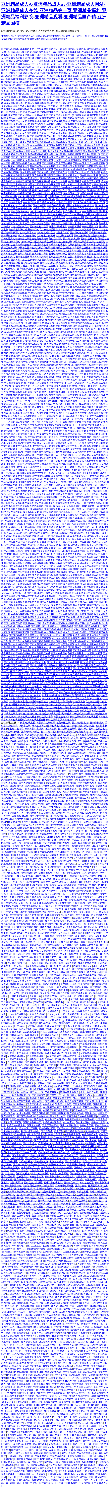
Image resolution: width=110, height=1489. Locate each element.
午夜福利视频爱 (44, 773)
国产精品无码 (75, 323)
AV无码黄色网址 (28, 416)
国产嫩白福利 (15, 344)
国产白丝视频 (88, 238)
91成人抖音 (46, 927)
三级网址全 (69, 1224)
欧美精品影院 (26, 97)
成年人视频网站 (52, 398)
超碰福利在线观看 (18, 398)
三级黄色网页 (23, 1330)
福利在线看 (42, 1396)
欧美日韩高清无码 (74, 67)
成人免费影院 (94, 1288)
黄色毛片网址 (55, 238)
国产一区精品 (32, 1158)
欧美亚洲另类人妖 (43, 1137)
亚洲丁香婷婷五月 (58, 431)
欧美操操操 (20, 1134)
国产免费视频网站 (77, 190)
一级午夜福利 (37, 283)
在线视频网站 (8, 61)
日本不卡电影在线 (76, 749)
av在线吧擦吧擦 (43, 187)
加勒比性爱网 (55, 139)
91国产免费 (32, 1270)
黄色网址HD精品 (36, 320)
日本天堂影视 (84, 446)
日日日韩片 (82, 1339)
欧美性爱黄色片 (38, 975)
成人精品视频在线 (77, 440)
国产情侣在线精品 (34, 52)
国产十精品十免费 (21, 1146)
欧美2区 (53, 1396)
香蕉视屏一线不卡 (74, 1227)
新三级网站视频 (50, 407)
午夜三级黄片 (27, 1083)
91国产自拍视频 (54, 566)
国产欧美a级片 (11, 97)
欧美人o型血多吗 (62, 386)
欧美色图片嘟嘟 (54, 539)
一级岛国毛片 (76, 301)
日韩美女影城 (31, 524)
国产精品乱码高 (62, 512)
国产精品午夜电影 (13, 169)
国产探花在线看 (28, 1230)
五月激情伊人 (72, 1053)
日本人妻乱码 (77, 1435)
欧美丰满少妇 (96, 1233)
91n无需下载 (33, 1191)
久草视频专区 (85, 843)
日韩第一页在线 (12, 214)
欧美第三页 (16, 1011)
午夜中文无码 (87, 1125)
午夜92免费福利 (100, 338)
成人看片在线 (8, 653)
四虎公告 (62, 1471)
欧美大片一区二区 (11, 993)
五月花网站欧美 (90, 509)
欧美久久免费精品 (24, 641)
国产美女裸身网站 (89, 1047)
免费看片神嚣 (67, 148)
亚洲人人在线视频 (72, 509)
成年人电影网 (11, 103)
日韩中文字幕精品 (19, 1170)
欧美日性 (95, 1360)
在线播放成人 (32, 605)
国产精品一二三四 (46, 106)
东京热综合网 (17, 933)
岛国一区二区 (96, 1203)
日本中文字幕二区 (91, 154)
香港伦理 (39, 1008)
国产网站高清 (37, 1227)
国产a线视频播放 (54, 629)
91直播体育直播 (40, 244)
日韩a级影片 (69, 1474)
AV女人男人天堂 (23, 981)
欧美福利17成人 (48, 371)
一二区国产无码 (63, 1357)
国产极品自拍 (60, 172)
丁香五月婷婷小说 (67, 407)
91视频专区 (10, 1071)
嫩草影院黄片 (59, 1336)
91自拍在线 (57, 1477)
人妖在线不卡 (15, 527)
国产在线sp (72, 1393)
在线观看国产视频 (82, 286)
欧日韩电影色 (27, 341)
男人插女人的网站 (13, 533)
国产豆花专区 (51, 437)
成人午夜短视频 (73, 1242)
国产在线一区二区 (84, 118)
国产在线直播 (86, 1477)
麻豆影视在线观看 (27, 536)
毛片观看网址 (47, 834)
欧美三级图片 (37, 55)
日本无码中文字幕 (69, 737)
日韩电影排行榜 (13, 1185)
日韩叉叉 (59, 1026)
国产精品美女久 (48, 178)
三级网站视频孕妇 (51, 945)
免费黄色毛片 (77, 503)
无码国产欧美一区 (21, 755)
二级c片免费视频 (17, 497)
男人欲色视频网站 (43, 329)
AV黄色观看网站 (34, 497)
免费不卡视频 (25, 289)
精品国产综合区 (38, 347)
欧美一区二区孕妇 (44, 491)
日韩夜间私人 (62, 301)
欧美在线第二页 (84, 731)
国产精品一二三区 (29, 250)
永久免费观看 (47, 551)
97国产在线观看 (99, 247)
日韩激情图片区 (96, 533)
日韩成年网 (40, 1315)
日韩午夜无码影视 (30, 596)
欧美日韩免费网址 (10, 849)
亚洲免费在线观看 (62, 1137)
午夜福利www (72, 1354)
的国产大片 (102, 1143)
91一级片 (57, 1417)
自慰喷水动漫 (67, 374)
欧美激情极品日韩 (58, 1450)
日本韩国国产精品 (93, 921)
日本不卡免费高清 (46, 416)
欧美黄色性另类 (91, 151)
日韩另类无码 (30, 569)
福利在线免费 (23, 626)
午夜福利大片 (81, 250)
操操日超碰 (36, 758)
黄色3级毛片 (55, 1444)
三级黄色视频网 (35, 1149)
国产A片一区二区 (86, 380)
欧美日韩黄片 (39, 317)
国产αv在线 (20, 1026)
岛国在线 (58, 1029)
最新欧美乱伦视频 (94, 371)
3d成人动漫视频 (23, 298)
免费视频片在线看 (39, 506)
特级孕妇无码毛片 (42, 879)
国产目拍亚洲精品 (69, 743)
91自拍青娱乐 (19, 1303)
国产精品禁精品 (39, 1465)
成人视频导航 (96, 993)
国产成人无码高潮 (58, 49)
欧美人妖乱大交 (55, 1242)
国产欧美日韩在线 (87, 332)
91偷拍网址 (74, 1294)
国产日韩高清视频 (77, 253)
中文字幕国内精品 (56, 1393)
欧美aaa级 (6, 752)
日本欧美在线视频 (89, 1149)
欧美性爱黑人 (8, 238)
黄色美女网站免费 (23, 1140)
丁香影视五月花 (85, 136)
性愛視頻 (31, 1098)
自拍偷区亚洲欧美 (73, 804)
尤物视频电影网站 (76, 819)
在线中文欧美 (41, 473)
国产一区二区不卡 (43, 554)
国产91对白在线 (100, 229)
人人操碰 (43, 807)
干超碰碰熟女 (84, 304)
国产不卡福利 (89, 1062)
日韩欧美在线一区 (90, 506)
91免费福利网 (47, 1185)
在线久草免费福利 (61, 840)
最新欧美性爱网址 (86, 1390)
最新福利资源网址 (10, 232)
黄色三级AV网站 (80, 404)
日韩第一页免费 (45, 987)
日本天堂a (59, 1131)
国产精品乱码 (91, 927)
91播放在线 (37, 954)
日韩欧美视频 (54, 837)
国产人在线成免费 (18, 566)
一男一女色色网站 (87, 783)
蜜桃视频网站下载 (86, 437)
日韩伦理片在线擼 (91, 1414)
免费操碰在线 (32, 160)
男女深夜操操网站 (18, 470)
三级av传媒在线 (88, 1348)
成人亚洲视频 (82, 271)
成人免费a (45, 993)
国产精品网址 (34, 404)
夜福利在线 (60, 873)
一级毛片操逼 (67, 644)
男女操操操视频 (80, 722)
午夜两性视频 (59, 972)
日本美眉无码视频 (14, 524)
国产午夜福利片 (66, 518)
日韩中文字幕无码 (91, 1161)
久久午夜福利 (96, 91)
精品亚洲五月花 (19, 154)
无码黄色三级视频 (82, 1104)
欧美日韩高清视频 (96, 79)
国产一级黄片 (58, 1351)
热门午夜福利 (26, 1029)
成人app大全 (53, 1014)
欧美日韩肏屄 (101, 584)
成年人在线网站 (97, 241)
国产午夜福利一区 (32, 118)
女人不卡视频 (91, 494)
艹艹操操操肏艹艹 (14, 1218)
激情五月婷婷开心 (73, 951)
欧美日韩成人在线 (67, 1411)
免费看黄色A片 (9, 268)
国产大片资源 (58, 461)
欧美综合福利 (72, 76)
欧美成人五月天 (100, 650)
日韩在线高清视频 (86, 734)
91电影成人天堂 (73, 1291)
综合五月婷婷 (44, 217)
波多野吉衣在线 (63, 1104)
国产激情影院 (87, 1248)
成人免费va (45, 1270)
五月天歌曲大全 (18, 897)
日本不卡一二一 (66, 1170)
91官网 (48, 1038)
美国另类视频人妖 (93, 256)
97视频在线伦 (65, 1318)
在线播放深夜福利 (20, 614)
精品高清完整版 (40, 548)
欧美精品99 (14, 822)
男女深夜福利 (31, 1435)
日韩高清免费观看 (32, 1011)
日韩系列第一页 (9, 235)
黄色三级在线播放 (86, 100)
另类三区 (74, 1348)
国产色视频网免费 (41, 181)
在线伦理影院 (42, 1456)
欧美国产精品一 (80, 386)
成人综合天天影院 (49, 894)
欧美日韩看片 (89, 1426)
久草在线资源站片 (69, 789)
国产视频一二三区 (77, 401)
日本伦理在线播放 (85, 888)
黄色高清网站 (73, 506)
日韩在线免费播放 (96, 253)
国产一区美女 (17, 891)
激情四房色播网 (19, 163)
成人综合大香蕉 (42, 1420)
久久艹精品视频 (38, 446)
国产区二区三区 (19, 157)
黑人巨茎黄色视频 (84, 413)
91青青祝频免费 (97, 1339)
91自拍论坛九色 (46, 1468)
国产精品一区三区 (89, 737)
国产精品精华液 (75, 1113)
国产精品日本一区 (78, 1017)
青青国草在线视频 (81, 247)
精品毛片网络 (58, 761)
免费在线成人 (20, 124)
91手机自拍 (62, 870)
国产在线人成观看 (33, 1182)
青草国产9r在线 (25, 1071)
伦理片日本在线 (61, 274)
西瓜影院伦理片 (21, 220)
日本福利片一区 (100, 1071)
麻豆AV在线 (79, 1318)
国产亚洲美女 (33, 882)
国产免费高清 (58, 443)
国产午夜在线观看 (27, 617)
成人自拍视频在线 (58, 647)
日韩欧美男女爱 (22, 795)
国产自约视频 (12, 831)
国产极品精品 (11, 545)
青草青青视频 (22, 55)
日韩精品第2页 (93, 524)
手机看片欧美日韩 (15, 91)
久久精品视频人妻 (91, 554)
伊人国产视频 (96, 545)
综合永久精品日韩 (86, 485)
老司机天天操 (60, 554)
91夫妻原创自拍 (59, 190)
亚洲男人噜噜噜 (56, 1146)
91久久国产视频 (28, 133)
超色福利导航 (44, 368)
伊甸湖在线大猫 (73, 277)
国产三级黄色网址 (84, 557)
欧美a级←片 (22, 1041)
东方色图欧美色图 (84, 374)
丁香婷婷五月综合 (20, 347)
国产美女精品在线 (53, 311)
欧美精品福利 (61, 575)
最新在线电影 (41, 115)
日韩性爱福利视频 (15, 578)
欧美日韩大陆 (8, 109)
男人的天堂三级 (23, 142)
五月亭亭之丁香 (28, 1152)
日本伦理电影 (58, 368)
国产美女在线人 (71, 1044)
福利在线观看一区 (98, 1450)
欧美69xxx (6, 1270)
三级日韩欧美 (46, 73)
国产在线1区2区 (97, 202)
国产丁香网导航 (46, 936)
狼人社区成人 (38, 332)
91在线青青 (38, 864)
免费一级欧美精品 (65, 118)
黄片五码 (31, 861)
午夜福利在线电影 (15, 64)
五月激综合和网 (35, 963)
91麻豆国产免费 (88, 789)
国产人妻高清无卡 (51, 374)
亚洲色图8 (55, 746)
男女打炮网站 (78, 599)
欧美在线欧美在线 (87, 975)
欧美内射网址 (27, 500)
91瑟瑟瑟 (14, 1279)
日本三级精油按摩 (49, 1381)
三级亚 (13, 1297)
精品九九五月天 (36, 184)
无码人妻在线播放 (89, 461)
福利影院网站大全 (18, 353)
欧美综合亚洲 (23, 1212)
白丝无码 (44, 1435)
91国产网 (51, 1065)
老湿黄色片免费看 (25, 1236)
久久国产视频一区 (98, 569)
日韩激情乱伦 (75, 822)
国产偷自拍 (22, 951)
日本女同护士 (101, 139)
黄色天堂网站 (83, 1122)
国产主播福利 (79, 1023)
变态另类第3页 (25, 196)
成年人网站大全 (50, 891)
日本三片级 (7, 1453)
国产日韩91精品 (82, 1128)
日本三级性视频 (96, 1456)
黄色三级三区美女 (46, 130)
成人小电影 (44, 900)
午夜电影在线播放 (24, 238)
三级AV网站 (71, 960)
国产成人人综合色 (24, 494)
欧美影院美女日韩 (94, 1384)
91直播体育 (53, 1438)
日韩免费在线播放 (47, 933)
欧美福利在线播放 (78, 1333)
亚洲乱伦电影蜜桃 (19, 1221)
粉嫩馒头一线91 (95, 1282)
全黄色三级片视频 (10, 942)
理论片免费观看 (51, 843)
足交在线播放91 (52, 94)
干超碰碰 (23, 1258)
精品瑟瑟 (102, 1113)
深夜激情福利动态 (36, 1248)
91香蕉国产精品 (62, 599)
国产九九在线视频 (70, 1014)
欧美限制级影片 (77, 1282)
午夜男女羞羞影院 (63, 906)
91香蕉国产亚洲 (66, 828)
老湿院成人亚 (11, 323)
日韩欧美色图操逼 (100, 85)
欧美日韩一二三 (66, 82)
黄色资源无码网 (81, 605)
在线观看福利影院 (65, 608)
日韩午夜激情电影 (98, 623)
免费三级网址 (91, 1005)
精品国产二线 (30, 344)
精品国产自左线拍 (60, 187)
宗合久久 (45, 1351)
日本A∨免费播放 (40, 1173)
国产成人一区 (20, 1164)
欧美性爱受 (7, 1273)
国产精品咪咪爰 (90, 873)
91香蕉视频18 (85, 1026)
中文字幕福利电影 (98, 560)
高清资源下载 (30, 638)
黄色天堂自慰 (82, 623)
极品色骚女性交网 (56, 1248)
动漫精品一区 (86, 1417)
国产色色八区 (89, 1315)
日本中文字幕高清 (20, 446)
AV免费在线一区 (23, 939)
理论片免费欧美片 (96, 1164)
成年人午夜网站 (73, 1062)
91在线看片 (50, 1197)
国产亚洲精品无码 (63, 103)
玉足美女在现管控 (85, 1474)
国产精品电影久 (52, 1453)
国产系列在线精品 (82, 650)
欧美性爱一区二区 (13, 650)
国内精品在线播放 (62, 247)
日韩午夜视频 (69, 770)
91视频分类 (33, 810)
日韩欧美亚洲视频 (67, 229)
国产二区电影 (8, 1176)
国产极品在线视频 (16, 1378)
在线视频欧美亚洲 (72, 590)
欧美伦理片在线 (31, 467)
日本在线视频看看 (44, 599)
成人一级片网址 (85, 139)
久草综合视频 (26, 1161)
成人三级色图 (23, 840)
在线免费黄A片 (90, 1134)
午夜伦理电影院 (72, 1134)
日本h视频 (78, 858)
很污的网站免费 (9, 461)
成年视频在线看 (42, 849)
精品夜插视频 (66, 626)
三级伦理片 (30, 1005)
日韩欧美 (29, 1456)
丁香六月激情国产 (72, 359)
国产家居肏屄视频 (55, 353)
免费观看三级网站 (87, 885)
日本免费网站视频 (62, 452)
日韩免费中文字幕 (32, 392)
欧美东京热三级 (57, 277)
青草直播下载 (49, 118)
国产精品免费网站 (18, 320)
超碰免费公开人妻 (30, 575)
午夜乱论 (60, 1285)
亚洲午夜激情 (77, 419)
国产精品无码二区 (72, 341)
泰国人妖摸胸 (27, 473)
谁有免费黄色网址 (91, 208)
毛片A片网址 (37, 1221)
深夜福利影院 (58, 617)
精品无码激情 (39, 755)
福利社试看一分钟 (30, 1131)
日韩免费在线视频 (51, 100)
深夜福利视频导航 (44, 103)
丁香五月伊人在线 (39, 422)
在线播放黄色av (95, 428)
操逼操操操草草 (69, 578)
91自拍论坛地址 (26, 88)
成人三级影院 (49, 623)
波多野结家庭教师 (24, 67)
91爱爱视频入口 (36, 479)
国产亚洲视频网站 (68, 488)
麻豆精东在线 (51, 1402)
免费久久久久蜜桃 (61, 1071)
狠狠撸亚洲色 (8, 223)
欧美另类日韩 (63, 157)
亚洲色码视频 (66, 220)
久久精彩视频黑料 (34, 557)
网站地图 (62, 39)
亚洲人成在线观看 (96, 1459)
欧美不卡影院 (64, 1065)
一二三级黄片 (30, 1233)
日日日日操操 (39, 1113)
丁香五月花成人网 (73, 921)
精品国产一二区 (90, 855)
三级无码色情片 (28, 1279)
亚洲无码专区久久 (10, 416)
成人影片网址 (30, 512)
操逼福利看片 (74, 181)
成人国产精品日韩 (16, 963)
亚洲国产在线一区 (52, 957)
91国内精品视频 (55, 816)
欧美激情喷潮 (25, 461)
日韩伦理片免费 (78, 1230)
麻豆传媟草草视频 (46, 569)
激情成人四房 (20, 407)
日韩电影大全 (52, 1176)
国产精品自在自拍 (24, 560)
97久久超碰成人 (51, 1011)
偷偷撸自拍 (40, 783)
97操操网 (57, 1044)
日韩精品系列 (17, 1035)
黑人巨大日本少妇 (43, 1179)
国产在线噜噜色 (80, 1203)
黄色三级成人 (32, 371)
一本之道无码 (91, 419)
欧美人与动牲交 (10, 1083)
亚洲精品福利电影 (24, 653)
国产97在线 (96, 987)
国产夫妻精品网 (73, 115)
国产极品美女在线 (72, 395)
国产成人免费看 (66, 58)
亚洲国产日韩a (30, 1483)
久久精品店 (85, 1483)
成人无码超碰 (59, 1255)
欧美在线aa (95, 1261)
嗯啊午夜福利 (94, 157)
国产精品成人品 (61, 1152)
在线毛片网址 (102, 1248)
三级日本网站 (13, 241)
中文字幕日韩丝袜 (84, 292)
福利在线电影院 (97, 644)
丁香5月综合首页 (81, 849)
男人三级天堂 (43, 443)
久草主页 (37, 1050)
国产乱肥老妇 (29, 301)
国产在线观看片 (73, 1161)
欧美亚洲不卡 (88, 1465)
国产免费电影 (82, 58)
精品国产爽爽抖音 (82, 918)
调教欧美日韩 (98, 446)
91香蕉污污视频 (85, 614)
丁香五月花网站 (45, 169)
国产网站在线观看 (98, 900)
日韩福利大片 (100, 1104)
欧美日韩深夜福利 (29, 828)
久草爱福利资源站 (16, 1056)
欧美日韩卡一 (61, 1282)
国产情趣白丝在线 (78, 97)
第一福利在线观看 (25, 1306)
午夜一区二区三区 (32, 410)
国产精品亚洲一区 (32, 1300)
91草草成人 (59, 927)
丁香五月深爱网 (64, 202)
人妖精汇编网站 (91, 1008)
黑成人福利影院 (12, 362)
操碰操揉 (73, 990)
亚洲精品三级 (58, 801)
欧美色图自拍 (8, 55)
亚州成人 (9, 761)
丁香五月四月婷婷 (62, 918)
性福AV (76, 840)
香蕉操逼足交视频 (51, 978)
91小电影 (38, 1188)
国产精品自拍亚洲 (97, 939)
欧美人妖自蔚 (67, 557)
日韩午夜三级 (62, 295)
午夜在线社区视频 (85, 1035)
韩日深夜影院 (22, 1324)
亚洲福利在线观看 (64, 551)
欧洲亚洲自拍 (18, 311)
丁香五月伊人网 (15, 834)
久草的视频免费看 (77, 244)
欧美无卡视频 (72, 1146)
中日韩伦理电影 (83, 581)
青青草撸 (71, 1116)
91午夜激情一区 (71, 55)
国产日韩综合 (17, 894)
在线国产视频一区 (97, 1173)
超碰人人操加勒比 (77, 133)
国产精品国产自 (54, 590)
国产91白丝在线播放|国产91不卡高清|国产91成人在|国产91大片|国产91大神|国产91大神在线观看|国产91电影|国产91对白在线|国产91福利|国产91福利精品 (54, 662)
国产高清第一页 (76, 807)
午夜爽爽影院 (15, 202)
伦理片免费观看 (33, 1110)
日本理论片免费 (81, 1366)
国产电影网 (75, 1375)
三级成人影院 (52, 1303)
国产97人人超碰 (99, 948)
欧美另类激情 (30, 202)
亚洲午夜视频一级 (25, 918)
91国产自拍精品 (88, 1002)
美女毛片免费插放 (89, 894)
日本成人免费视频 (74, 347)
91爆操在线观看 (81, 241)
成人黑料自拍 (30, 428)
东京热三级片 (82, 644)
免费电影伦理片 (68, 984)
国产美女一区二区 (25, 599)
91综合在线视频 (20, 1080)
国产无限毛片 (51, 82)
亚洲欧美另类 (54, 1474)
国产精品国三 (39, 1095)
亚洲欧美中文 (8, 972)
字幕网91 (74, 1047)
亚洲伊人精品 (77, 527)
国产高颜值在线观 (55, 347)
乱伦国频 (99, 906)
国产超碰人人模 (69, 100)
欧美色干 (69, 1258)
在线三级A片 (14, 930)
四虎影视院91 (21, 1372)
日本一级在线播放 (11, 1399)
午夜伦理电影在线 (88, 960)
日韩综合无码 (77, 73)
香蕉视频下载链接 (89, 76)
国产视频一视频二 (78, 942)
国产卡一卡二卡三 (39, 1041)
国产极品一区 (81, 626)
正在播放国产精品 (13, 1200)
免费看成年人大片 (39, 308)
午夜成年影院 (41, 1291)
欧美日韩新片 (89, 1059)
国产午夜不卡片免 (25, 1206)
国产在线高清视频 (77, 49)
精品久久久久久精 (98, 942)
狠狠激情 (10, 1017)
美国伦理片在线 (86, 425)
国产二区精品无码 (10, 473)
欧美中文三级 (30, 650)
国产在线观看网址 (21, 1215)
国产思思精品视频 (56, 1113)
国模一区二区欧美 (30, 365)
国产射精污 (83, 1360)
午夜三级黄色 (15, 638)
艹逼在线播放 (37, 921)
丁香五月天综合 (90, 1050)
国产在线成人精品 (84, 262)
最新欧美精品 (79, 389)
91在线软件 (36, 740)
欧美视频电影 (11, 1128)
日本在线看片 (70, 362)
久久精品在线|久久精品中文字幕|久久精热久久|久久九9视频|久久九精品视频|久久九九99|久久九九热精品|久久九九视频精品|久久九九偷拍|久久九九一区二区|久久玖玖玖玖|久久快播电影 (55, 677)
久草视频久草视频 (10, 1342)
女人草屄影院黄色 (34, 1038)
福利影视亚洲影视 (52, 758)
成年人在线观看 (35, 1134)
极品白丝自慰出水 (72, 211)
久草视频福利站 (33, 100)
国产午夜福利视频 (98, 280)
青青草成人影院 (74, 1432)
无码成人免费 (37, 614)
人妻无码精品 (37, 94)
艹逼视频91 (16, 1233)
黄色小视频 (79, 1245)
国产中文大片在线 (62, 85)
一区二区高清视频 (56, 1414)
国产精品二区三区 (46, 265)
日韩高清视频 (72, 584)
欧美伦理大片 (38, 1393)
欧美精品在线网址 (57, 70)
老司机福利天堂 (28, 1360)
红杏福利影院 (89, 530)
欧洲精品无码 (72, 461)
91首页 (75, 813)
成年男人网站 (8, 1405)
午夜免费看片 (8, 419)
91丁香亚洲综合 (44, 918)
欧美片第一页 (47, 888)
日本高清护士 (89, 548)
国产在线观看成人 (72, 566)
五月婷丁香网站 (9, 572)
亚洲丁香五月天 (33, 1441)
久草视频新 (78, 1179)
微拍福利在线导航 (10, 1074)
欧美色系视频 (11, 912)
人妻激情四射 (32, 1288)
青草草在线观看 (101, 1264)
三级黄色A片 (14, 1294)
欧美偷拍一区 (17, 786)
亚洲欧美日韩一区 (58, 253)
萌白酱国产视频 (78, 1173)
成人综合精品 (39, 587)
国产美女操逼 (75, 344)
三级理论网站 (46, 160)
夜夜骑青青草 (32, 602)
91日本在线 (25, 725)
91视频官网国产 (18, 1381)
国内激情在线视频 (39, 350)
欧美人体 (10, 1306)
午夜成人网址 (32, 178)
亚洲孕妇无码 (55, 109)
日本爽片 (32, 807)
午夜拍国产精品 (96, 1158)
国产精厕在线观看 (48, 326)
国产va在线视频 (23, 359)
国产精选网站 (34, 515)
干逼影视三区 (18, 292)
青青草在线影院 (15, 1423)
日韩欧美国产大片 (95, 1330)
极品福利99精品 (22, 332)
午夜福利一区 (98, 326)
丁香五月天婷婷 (90, 160)
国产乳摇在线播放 (74, 1074)
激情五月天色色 (38, 752)
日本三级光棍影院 (34, 789)
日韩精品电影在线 (43, 377)
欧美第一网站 (18, 178)
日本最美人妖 (45, 356)
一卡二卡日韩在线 (69, 894)
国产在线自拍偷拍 (18, 837)
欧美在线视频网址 (96, 314)
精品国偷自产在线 (41, 449)
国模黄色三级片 (48, 858)
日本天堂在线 (71, 1002)
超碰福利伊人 (72, 88)
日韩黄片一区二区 (87, 488)
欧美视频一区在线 (52, 1122)
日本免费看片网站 (56, 755)
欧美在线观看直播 (22, 476)
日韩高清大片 (22, 136)
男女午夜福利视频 (75, 368)
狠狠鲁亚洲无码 (23, 181)
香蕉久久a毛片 (85, 1095)
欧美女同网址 (21, 521)
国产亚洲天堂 (25, 1375)
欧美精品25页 (21, 921)
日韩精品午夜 (93, 389)
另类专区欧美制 (22, 1044)
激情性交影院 (73, 205)
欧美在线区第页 (12, 500)
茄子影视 (91, 1143)
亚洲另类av (91, 1113)
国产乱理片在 (14, 1143)
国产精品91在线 (44, 1369)
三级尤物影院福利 (37, 509)
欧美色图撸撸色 (95, 1089)
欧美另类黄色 (94, 464)
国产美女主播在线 (74, 223)
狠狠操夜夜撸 (72, 61)
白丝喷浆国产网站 (73, 521)
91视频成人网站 (70, 283)
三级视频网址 (23, 1474)
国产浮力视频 (41, 1140)
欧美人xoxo (79, 1369)
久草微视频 (7, 945)
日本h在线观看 (28, 722)
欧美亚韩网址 (52, 220)
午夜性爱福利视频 (29, 295)
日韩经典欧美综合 (20, 211)
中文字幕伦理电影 (95, 1245)
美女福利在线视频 (81, 52)
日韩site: (9, 1411)
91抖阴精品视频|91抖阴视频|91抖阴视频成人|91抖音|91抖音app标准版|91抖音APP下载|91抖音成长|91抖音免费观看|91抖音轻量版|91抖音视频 (54, 686)
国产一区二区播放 (93, 611)
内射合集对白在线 (46, 232)
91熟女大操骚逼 (96, 924)
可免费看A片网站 (65, 936)
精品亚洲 (52, 783)
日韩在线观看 (55, 563)
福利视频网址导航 (66, 1264)
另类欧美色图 (84, 1264)
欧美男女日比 (82, 518)
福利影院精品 (11, 440)
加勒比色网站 (21, 1092)
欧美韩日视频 (18, 79)
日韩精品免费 (12, 1396)
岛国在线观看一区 (10, 608)
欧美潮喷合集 (41, 341)
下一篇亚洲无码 (62, 846)
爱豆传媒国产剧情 (13, 623)
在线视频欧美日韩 (62, 1369)
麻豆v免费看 (50, 885)
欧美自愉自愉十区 (94, 861)
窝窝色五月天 (48, 1167)
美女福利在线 (100, 106)
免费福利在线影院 (79, 91)
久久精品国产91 (41, 440)
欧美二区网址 (93, 1369)
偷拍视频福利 (73, 761)
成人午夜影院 (55, 1465)
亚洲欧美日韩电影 (60, 449)
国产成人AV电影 (93, 816)
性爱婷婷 (7, 804)
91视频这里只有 (79, 169)
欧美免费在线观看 (24, 329)
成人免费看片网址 (19, 900)
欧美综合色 (85, 1393)
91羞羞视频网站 (62, 73)
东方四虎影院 (27, 491)
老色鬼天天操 (18, 271)
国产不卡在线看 (51, 984)
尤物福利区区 (65, 464)
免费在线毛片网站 (91, 181)
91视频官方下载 (14, 73)
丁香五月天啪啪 (92, 67)
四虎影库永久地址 (61, 1203)
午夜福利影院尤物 (79, 999)
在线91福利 (40, 1065)
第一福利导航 (8, 1309)
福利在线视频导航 (54, 1062)
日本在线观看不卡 (51, 304)
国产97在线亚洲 (42, 1255)
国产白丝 (6, 1107)
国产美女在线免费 (13, 286)
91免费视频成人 (40, 647)
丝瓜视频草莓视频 (36, 966)
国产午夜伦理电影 (90, 776)
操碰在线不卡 (98, 479)
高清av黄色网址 (57, 473)
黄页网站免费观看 (55, 145)
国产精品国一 (22, 380)
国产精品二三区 (100, 64)
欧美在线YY (33, 870)
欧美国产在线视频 (34, 338)
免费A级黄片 (8, 951)
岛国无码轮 (91, 1179)
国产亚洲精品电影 (43, 274)
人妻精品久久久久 (20, 226)
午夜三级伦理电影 (85, 780)
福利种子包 (38, 1101)
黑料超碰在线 (22, 308)
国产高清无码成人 (93, 377)
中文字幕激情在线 (99, 416)
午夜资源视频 (70, 1068)
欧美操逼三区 (53, 380)
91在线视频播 (25, 879)
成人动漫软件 (67, 1176)
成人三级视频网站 (65, 262)
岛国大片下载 (14, 1122)
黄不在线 (83, 1020)
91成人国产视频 (71, 792)
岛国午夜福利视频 (52, 792)
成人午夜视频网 (14, 512)
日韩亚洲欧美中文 (63, 1267)
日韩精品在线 (89, 1291)
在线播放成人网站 (71, 1251)
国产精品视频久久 (86, 407)
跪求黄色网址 (17, 1158)
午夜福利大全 (101, 292)
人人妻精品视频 (83, 64)
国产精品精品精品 (98, 178)
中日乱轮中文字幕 (72, 1050)
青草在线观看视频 (93, 1086)
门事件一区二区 (29, 241)
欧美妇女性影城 (22, 864)
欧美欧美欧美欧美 (81, 846)
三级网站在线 (12, 1393)
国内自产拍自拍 (64, 389)
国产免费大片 (62, 1230)
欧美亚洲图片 (8, 359)
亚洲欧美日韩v (15, 1456)
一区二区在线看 (92, 172)
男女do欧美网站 (101, 1065)
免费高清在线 (46, 575)
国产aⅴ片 (83, 728)
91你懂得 (6, 1068)
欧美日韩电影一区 (64, 1185)
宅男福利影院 (20, 184)
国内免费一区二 (87, 563)
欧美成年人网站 (99, 52)
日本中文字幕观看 (72, 539)
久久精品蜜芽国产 (51, 776)
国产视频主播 (83, 758)
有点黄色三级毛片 (94, 368)
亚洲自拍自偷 (93, 852)
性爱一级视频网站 (79, 1306)
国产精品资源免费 (74, 1131)
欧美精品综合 (82, 1399)
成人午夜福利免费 (43, 503)
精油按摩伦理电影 (91, 981)
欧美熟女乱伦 (62, 232)
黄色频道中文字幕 (29, 1264)
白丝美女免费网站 (82, 1447)
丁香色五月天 (8, 283)
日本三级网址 (70, 139)
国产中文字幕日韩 (90, 629)
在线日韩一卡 (17, 1005)
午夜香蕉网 (27, 1420)
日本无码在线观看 (64, 987)
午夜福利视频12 (36, 437)
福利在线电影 (18, 100)
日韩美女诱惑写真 (52, 1050)
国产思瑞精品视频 (36, 1321)
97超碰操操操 (68, 1191)
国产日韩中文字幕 (45, 1194)
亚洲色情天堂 (30, 936)
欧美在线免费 (58, 223)
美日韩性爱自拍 (63, 903)
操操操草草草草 (82, 220)
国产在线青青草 (24, 1017)
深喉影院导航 (25, 440)
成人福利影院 (65, 635)
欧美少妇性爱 (11, 617)
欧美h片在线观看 (69, 410)
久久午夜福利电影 (46, 199)
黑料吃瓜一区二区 (34, 1218)
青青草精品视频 (54, 211)
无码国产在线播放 (98, 232)
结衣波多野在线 (31, 73)
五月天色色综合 (81, 202)
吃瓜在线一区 (80, 1110)
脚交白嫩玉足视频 (30, 214)
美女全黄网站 (100, 903)
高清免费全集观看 (69, 1092)
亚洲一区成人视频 (65, 416)
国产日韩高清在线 (59, 1047)
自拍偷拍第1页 (60, 1200)
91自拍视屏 (59, 1083)
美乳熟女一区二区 (76, 1336)
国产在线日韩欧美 (82, 326)
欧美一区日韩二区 (51, 1191)
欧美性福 (85, 1303)
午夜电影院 (31, 933)
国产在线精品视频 (43, 452)
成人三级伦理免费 (67, 166)
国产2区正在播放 (12, 301)
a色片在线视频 (91, 476)
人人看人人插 (44, 617)
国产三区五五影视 (87, 362)
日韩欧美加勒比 (72, 629)
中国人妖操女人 (55, 1354)
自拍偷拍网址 (23, 924)
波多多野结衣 (79, 1288)
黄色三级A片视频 (97, 482)
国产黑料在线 (72, 1149)
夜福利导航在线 (29, 822)
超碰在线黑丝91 (35, 1333)
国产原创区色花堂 (24, 852)
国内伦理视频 (25, 1065)
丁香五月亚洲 (74, 1426)
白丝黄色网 (38, 743)
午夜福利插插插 (53, 867)
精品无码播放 (27, 362)
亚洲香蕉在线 (65, 605)
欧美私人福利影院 (61, 356)
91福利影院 (60, 1089)
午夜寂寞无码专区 (83, 1387)
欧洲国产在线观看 (96, 638)
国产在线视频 (74, 855)
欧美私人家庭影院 (59, 1173)
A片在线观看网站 (29, 906)
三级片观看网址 (28, 106)
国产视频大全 (27, 1408)
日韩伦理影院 (46, 846)
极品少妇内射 (90, 196)
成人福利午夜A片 (11, 1267)
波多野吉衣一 (88, 1294)
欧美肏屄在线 (57, 1291)
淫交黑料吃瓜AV (66, 596)
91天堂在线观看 (14, 569)
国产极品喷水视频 (60, 289)
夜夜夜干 (26, 930)
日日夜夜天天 (46, 906)
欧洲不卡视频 (43, 1306)
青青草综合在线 (23, 244)
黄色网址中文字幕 (49, 413)
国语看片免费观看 (15, 602)
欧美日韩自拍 (34, 1251)
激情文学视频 (50, 1366)
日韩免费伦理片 (41, 761)
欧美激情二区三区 (86, 632)
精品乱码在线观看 (22, 175)
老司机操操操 (22, 94)
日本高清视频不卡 (78, 1450)
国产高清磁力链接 (25, 1023)
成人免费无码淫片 (87, 1056)
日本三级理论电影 (55, 587)
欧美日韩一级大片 (53, 1188)
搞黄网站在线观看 (32, 623)
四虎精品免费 (87, 1270)
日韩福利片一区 (64, 1447)
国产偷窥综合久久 (15, 121)
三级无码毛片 (65, 858)
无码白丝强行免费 (23, 1188)
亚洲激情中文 (34, 259)
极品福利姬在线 (62, 121)
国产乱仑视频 (82, 987)
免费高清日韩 (60, 1294)
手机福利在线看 (74, 151)
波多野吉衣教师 (31, 112)
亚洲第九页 (44, 1005)
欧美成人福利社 (69, 184)
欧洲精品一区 (53, 644)
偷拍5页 (77, 1059)
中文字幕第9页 (61, 491)
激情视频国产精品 (45, 1387)
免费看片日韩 (92, 599)
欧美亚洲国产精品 (58, 500)
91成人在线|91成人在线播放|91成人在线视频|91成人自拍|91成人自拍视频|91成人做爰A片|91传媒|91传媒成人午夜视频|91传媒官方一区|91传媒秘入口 (54, 713)
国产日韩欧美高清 (67, 434)
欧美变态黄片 (30, 368)
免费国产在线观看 (10, 389)
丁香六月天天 (101, 617)
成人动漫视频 (8, 1480)
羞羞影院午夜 (87, 1119)
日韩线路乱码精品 (61, 1023)
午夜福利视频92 (54, 124)
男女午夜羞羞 (18, 458)
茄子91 (37, 903)
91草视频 (52, 1411)
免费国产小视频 (78, 638)
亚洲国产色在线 (93, 1074)
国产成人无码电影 (62, 1110)
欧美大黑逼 (78, 1384)
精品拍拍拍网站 (21, 82)
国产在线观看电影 (47, 1318)
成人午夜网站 (8, 181)
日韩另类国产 (41, 49)
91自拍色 (10, 1173)
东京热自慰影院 (97, 404)
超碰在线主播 (101, 413)
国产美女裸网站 (14, 518)
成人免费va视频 (29, 1342)
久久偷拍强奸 (51, 166)
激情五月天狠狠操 (49, 271)
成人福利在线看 (22, 1020)
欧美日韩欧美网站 (82, 542)
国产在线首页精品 (74, 353)
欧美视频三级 (41, 1161)
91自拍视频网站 (24, 205)
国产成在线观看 (42, 1071)
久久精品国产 (85, 984)
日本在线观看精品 (82, 1402)
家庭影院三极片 (57, 1432)
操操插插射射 (87, 1321)
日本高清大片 (53, 446)
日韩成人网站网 (67, 891)
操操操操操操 (50, 497)
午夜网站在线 (58, 88)
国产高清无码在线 (41, 289)
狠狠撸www (13, 987)
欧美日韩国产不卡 (88, 912)
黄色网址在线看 (64, 569)
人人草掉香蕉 (84, 479)
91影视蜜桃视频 (89, 1146)
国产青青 (76, 1236)
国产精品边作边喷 (18, 590)
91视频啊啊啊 (21, 758)
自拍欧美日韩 (87, 205)
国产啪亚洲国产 (20, 948)
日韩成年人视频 (47, 295)
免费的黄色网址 (48, 1390)
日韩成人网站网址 (69, 1125)
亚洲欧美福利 (25, 395)
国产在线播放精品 (93, 503)
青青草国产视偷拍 (45, 301)
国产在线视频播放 (56, 725)
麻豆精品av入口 (31, 326)
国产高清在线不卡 (69, 332)
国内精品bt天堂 (75, 142)
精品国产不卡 (81, 533)
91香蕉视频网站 (73, 154)
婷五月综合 (11, 1261)
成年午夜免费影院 (25, 1387)
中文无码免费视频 (19, 740)
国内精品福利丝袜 (30, 262)
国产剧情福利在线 (41, 142)
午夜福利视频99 (31, 1185)
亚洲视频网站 (77, 476)
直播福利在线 (15, 467)
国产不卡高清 (68, 1453)
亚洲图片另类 (95, 1185)
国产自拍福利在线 (19, 867)
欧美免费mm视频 (44, 1408)
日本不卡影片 (19, 1209)
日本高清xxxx (60, 1038)
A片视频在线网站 (64, 235)
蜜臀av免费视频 (74, 70)
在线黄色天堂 (52, 1333)
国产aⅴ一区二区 (52, 136)
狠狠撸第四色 (29, 1363)
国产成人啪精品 (22, 1050)
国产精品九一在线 (20, 350)
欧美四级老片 (48, 404)
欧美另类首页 (23, 1480)
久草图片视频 (45, 1098)
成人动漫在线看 (54, 193)
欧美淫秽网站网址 (82, 458)
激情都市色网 (8, 67)
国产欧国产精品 (40, 855)
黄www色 (67, 978)
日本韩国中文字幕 (43, 1405)
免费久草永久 (13, 365)
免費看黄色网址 (89, 930)
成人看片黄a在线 (87, 1080)
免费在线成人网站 (34, 1239)
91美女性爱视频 (98, 356)
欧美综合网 (40, 1426)
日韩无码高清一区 (65, 888)
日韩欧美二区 (13, 542)
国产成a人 (59, 1206)
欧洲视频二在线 (64, 314)
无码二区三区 (26, 903)
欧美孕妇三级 (30, 1417)
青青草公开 (19, 1270)
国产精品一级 (37, 867)
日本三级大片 (39, 930)
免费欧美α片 (52, 482)
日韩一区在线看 (89, 746)
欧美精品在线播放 (60, 476)
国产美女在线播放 (74, 587)
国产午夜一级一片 (83, 831)
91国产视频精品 (50, 79)
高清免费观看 (53, 572)
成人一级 (12, 1477)
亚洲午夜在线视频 (67, 614)
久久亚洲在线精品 (32, 286)
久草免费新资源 (71, 124)
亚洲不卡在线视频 (53, 1182)
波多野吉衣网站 (60, 127)
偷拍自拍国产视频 (41, 1044)
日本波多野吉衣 (69, 912)
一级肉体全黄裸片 (96, 1209)
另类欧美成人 (85, 867)
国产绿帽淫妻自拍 (59, 97)
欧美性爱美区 (28, 1336)
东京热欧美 (13, 1390)
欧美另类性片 (30, 169)
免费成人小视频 (17, 1321)
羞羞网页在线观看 (15, 581)
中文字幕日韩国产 (52, 1107)
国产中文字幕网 (69, 380)
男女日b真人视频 (71, 238)
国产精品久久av (71, 563)
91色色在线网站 (53, 1224)
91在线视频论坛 (40, 395)
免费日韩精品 (44, 401)
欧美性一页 (48, 1357)
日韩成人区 (62, 942)
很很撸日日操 (89, 277)
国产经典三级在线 (38, 1450)
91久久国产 (93, 1023)
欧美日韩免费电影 (49, 365)
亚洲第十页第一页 (51, 64)
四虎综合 (45, 1288)
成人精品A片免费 (53, 283)
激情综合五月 (67, 786)
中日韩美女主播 (53, 1080)
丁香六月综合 (25, 1477)
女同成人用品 (58, 217)
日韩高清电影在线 (36, 1242)
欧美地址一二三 (85, 578)
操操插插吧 (13, 1137)
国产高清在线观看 (51, 259)
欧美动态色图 (37, 1170)
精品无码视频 (94, 1309)
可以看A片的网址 (72, 109)
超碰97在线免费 (33, 1357)
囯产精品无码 (37, 136)
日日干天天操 (19, 404)
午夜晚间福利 (22, 620)
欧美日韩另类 (89, 359)
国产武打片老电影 (98, 605)
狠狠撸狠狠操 (67, 581)
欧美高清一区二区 (37, 566)
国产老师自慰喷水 (36, 593)
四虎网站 (31, 1468)
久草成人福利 (43, 1203)
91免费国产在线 (69, 572)
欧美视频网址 (80, 1137)
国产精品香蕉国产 (62, 560)
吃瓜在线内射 (66, 482)
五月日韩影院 (62, 852)
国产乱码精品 (25, 455)
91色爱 (23, 912)
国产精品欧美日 (90, 1251)
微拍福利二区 (46, 121)
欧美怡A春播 (32, 834)
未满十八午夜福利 (21, 1068)
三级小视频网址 (94, 1318)
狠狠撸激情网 (14, 1086)
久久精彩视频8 (8, 626)
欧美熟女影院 (98, 112)
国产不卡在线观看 (59, 1140)
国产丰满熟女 (76, 491)
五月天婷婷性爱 (78, 121)
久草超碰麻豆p (19, 767)
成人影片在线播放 (39, 530)
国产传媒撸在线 (26, 115)
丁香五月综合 (25, 572)
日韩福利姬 (101, 1270)
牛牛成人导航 (79, 1309)
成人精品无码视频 (47, 524)
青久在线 (10, 918)
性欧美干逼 (78, 861)
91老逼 (17, 1363)
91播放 (81, 1276)
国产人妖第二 (17, 1351)
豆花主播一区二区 (32, 335)
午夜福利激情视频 (47, 1233)
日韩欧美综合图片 (45, 1116)
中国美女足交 (75, 208)
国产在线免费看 (79, 993)
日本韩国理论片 (29, 1282)
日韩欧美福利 (67, 1221)
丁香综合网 (21, 1402)
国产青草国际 (67, 64)
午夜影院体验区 (85, 1453)
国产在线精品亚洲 (10, 1167)
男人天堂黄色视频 (18, 479)
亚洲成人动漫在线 (22, 1444)
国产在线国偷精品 (97, 169)
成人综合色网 (89, 566)
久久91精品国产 (21, 644)
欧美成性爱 (16, 1032)
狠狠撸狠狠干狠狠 (81, 329)
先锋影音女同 (39, 629)
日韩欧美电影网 (58, 855)
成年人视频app (57, 1020)
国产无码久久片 (33, 578)
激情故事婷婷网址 (39, 746)
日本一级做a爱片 (40, 1330)
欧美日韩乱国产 (45, 512)
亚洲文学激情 (93, 1297)
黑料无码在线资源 (46, 608)
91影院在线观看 (43, 1083)
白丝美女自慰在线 (72, 1107)
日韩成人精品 (52, 332)
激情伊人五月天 (78, 157)
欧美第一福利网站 (93, 491)
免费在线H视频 (87, 1155)
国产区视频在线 (26, 452)
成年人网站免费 (45, 1230)
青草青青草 (76, 1005)
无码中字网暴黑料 (10, 401)
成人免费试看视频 (82, 978)
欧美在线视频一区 (21, 1095)
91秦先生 (67, 1444)
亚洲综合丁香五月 (52, 1251)
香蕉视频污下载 (27, 1339)
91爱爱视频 (79, 1297)
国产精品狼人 (93, 536)
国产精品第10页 (43, 127)
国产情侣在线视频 (86, 365)
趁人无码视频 (53, 148)
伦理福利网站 (32, 229)
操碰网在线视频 (50, 924)
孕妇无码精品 (55, 485)
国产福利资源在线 (53, 55)
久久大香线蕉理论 (37, 148)
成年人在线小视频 (47, 861)
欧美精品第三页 (21, 752)
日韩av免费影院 (70, 795)
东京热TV (86, 840)
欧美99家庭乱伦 (47, 250)
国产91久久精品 (48, 262)
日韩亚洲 (89, 773)
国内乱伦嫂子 (41, 139)
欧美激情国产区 (15, 1197)
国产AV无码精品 (29, 356)
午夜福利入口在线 (60, 993)
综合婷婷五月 (77, 1330)
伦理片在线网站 (59, 653)
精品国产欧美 (40, 1444)
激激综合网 (83, 891)
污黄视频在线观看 (10, 250)
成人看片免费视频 (86, 467)
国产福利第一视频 (48, 1312)
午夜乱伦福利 (25, 208)
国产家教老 (79, 933)
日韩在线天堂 (11, 187)
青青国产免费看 (92, 804)
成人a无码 (98, 1447)
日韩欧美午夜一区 (32, 1122)
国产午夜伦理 (39, 175)
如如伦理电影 (51, 954)
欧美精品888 (68, 780)
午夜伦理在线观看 (24, 274)
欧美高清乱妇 (101, 374)
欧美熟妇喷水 (49, 1471)
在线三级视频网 (57, 350)
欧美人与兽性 (80, 635)
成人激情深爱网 (13, 1369)
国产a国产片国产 (31, 533)
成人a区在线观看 (60, 1306)
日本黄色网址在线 (70, 776)
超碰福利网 (72, 1020)
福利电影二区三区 (25, 825)
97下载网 (101, 780)
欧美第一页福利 (57, 548)
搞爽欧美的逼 (58, 67)
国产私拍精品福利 (21, 1354)
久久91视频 (99, 1098)
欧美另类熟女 (94, 121)
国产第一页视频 (59, 455)
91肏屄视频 (69, 758)
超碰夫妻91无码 (33, 64)
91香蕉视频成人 (62, 1459)
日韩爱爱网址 (43, 1336)
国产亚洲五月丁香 (10, 295)
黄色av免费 (71, 1026)
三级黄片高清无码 (62, 1098)
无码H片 (78, 1167)
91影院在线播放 (59, 142)
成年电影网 (40, 1411)
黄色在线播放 (49, 392)
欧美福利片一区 (76, 500)
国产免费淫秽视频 (79, 545)
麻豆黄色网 (51, 728)
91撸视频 (59, 909)
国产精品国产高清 (72, 311)
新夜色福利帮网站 (39, 1155)
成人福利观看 (76, 1420)
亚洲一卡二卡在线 (19, 1053)
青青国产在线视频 (61, 849)
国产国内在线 (91, 353)
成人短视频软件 (56, 521)
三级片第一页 (77, 377)
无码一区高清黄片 (38, 1258)
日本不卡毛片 (18, 425)
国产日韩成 (47, 1131)
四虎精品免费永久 (14, 1441)
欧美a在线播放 (37, 220)
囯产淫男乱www (60, 882)
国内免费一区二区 (60, 1005)
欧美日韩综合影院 (84, 936)
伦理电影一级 (19, 593)
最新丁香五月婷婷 (83, 1267)
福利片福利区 (48, 731)
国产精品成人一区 (49, 635)
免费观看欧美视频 (49, 464)
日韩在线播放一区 (79, 187)
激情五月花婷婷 (30, 993)
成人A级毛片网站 (54, 921)
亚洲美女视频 (45, 85)
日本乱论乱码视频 (10, 1336)
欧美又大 (17, 936)
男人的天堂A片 (68, 734)
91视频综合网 (95, 752)
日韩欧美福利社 (27, 1203)
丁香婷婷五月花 (81, 163)
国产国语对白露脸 (25, 1116)
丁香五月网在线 (40, 277)
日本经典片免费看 (39, 109)
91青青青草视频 (61, 503)
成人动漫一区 (32, 314)
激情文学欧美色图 (57, 151)
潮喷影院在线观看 (96, 190)
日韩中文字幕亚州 (58, 323)
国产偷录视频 (97, 722)
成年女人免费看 (59, 181)
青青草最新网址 (97, 392)
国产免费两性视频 (76, 1089)
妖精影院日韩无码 (49, 112)
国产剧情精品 (50, 897)
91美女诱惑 (37, 1462)
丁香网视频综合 (75, 1255)
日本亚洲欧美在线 (76, 1164)
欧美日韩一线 (100, 1402)
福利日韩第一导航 (82, 551)
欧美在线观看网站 (10, 139)
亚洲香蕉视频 (8, 563)
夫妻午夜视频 (74, 1215)
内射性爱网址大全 (82, 966)
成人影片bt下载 (74, 1206)
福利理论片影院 (25, 1297)
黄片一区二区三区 (28, 1128)
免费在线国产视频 (83, 106)
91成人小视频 (23, 1113)
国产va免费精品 (59, 208)
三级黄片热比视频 (92, 1471)
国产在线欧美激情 (84, 82)
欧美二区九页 (97, 770)
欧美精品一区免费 (49, 605)
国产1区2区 (87, 801)
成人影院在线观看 (32, 1366)
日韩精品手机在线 (25, 1309)
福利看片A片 (97, 798)
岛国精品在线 (76, 268)
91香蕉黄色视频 (42, 61)
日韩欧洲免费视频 (69, 1303)
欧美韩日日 (91, 807)
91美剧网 (49, 1026)
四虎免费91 (91, 825)
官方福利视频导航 (41, 476)
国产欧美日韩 (58, 584)
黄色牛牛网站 (90, 70)
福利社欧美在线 (59, 611)
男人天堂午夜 (56, 1258)
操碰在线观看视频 (41, 840)
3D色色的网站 (92, 1218)
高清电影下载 (49, 292)
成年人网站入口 (86, 996)
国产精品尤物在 (97, 1176)
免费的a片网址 (93, 882)
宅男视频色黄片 (51, 740)
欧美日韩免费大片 (16, 1125)
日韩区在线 (48, 903)
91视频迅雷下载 (26, 247)
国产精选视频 (63, 199)
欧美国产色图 (81, 482)
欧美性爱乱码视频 (44, 852)
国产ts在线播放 (47, 214)
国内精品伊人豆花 (25, 1348)
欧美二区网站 (47, 533)
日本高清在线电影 (16, 1014)
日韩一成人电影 (45, 344)
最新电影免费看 (64, 650)
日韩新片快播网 (64, 1167)
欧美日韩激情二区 (89, 1032)
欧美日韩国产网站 (74, 1101)
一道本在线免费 (89, 761)
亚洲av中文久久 (50, 58)
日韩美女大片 (78, 1077)
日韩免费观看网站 (37, 353)
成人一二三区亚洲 (80, 1327)
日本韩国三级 (52, 743)
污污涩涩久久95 (75, 755)
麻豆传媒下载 (62, 536)
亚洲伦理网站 (73, 1351)
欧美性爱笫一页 (15, 1239)
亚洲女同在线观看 (22, 277)
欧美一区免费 (15, 368)
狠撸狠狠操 (94, 879)
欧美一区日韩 (52, 789)
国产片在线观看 (9, 903)
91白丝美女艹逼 (69, 446)
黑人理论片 (70, 1188)
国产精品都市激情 (46, 202)
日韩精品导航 (8, 1023)
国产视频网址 (41, 1017)
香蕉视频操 (71, 909)
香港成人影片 (60, 133)
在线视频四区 (30, 130)
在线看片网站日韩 (93, 347)
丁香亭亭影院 (80, 879)
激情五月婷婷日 (19, 509)
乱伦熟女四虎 (59, 749)
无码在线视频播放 (44, 1267)
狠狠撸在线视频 (50, 434)
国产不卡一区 (62, 268)
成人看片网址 (67, 915)
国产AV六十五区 (28, 401)
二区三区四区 (72, 1378)
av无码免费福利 (14, 969)
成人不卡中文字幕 (16, 870)
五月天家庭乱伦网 (73, 1029)
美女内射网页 (8, 377)
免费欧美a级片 (55, 981)
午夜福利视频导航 (47, 1363)
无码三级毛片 (96, 1200)
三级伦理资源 (101, 193)
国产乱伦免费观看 (26, 268)
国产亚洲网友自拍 (67, 365)
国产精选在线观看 (32, 843)
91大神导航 (99, 1312)
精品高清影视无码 (62, 879)
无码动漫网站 (8, 1348)
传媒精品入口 (67, 94)
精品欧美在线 (86, 193)
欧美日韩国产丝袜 (22, 482)
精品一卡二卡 (101, 596)
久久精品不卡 (18, 160)
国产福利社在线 (71, 1324)
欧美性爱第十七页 (93, 1152)
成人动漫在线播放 (96, 749)
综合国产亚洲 (19, 1077)
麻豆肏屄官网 (86, 283)
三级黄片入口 (15, 112)
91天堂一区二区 (73, 443)
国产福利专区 (93, 49)
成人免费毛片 (13, 491)
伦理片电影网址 (98, 1191)
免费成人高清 (83, 398)
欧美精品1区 (65, 1402)
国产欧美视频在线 (13, 58)
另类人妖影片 (52, 593)
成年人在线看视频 (87, 963)
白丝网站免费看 (12, 262)
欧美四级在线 (32, 121)
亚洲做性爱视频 (69, 515)
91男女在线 (41, 831)
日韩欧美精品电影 (30, 280)
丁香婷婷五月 (20, 76)
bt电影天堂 (48, 1429)
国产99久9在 (60, 1405)
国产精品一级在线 (13, 488)
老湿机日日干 (63, 371)
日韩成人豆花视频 (87, 1372)
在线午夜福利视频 (37, 154)
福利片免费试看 (58, 1041)
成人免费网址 (42, 362)
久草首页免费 (54, 770)
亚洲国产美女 (70, 485)
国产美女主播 (51, 969)
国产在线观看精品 (37, 590)
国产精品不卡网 (84, 828)
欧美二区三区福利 (22, 449)
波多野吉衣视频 (22, 1224)
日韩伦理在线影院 (43, 419)
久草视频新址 (89, 647)
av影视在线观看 (66, 602)
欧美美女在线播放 (49, 810)
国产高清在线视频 (62, 329)
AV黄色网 (100, 1321)
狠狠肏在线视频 (53, 1372)
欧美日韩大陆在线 (19, 957)
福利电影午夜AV (14, 551)
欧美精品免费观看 (34, 1197)
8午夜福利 (97, 840)
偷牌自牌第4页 (24, 801)
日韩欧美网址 (76, 825)
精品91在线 (97, 1423)
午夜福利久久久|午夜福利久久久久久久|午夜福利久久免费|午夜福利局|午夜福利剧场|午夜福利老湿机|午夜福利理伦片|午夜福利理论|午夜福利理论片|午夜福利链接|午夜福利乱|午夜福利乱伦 (54, 707)
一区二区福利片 (61, 419)
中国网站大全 (51, 479)
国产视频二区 (38, 626)
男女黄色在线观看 (55, 1480)
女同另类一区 (27, 386)
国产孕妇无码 (95, 97)
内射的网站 (55, 1212)
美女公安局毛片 (42, 1477)
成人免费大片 (53, 298)
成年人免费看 (26, 783)
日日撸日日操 (35, 1402)
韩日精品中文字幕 (65, 250)
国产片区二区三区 (27, 545)
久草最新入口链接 (13, 410)
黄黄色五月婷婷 (19, 374)
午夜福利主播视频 (77, 939)
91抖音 (97, 1095)
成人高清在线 (47, 813)
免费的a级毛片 (68, 398)
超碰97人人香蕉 (92, 145)
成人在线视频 (34, 1107)
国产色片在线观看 (93, 767)
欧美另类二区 (43, 1023)
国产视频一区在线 (97, 449)
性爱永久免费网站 (89, 813)
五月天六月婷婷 (69, 304)
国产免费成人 (83, 1438)
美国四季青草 (39, 1215)
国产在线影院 (101, 130)
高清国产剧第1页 (14, 85)
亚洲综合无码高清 (43, 494)
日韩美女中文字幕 (44, 1297)
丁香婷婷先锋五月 (94, 73)
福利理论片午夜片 (65, 265)
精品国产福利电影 (55, 175)
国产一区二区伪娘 (58, 422)
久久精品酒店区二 (21, 743)
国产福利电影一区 (24, 61)
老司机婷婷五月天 (49, 1158)
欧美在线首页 (70, 1372)
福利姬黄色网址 (40, 1047)
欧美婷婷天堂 (32, 1035)
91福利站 (21, 1098)
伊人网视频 (29, 1285)
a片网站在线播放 (99, 1396)
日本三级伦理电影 (45, 1236)
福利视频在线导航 (67, 728)
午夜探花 (96, 909)
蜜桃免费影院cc (28, 199)
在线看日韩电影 (76, 431)
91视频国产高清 (33, 79)
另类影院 (86, 1324)
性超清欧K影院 (42, 1327)
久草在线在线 (45, 428)
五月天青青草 (39, 1474)
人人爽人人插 (61, 160)
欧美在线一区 (39, 1068)
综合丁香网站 (58, 61)
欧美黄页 (85, 948)
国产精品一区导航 (74, 145)
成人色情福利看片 (25, 1194)
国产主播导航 (34, 157)
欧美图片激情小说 (69, 593)
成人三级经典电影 (51, 515)
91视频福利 (97, 1327)
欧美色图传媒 (83, 915)
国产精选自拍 (77, 371)
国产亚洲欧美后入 (83, 906)
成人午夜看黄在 (23, 611)
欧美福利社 (83, 1191)
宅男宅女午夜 (63, 1236)
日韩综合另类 (27, 139)
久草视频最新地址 (77, 1456)
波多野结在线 (55, 359)
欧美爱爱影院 (89, 211)
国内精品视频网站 (69, 948)
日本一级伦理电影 (82, 1098)
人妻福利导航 (41, 253)
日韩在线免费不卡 (87, 897)
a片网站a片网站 (94, 653)
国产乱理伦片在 (68, 996)
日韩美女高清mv (62, 169)
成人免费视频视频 (66, 1360)
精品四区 (18, 780)
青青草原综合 (11, 208)
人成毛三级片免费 (55, 76)
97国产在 (38, 1002)
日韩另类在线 (25, 485)
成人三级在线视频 (86, 434)
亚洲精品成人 (32, 813)
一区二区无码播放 (23, 1453)
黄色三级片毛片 (18, 1059)
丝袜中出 (38, 1261)
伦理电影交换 (45, 1143)
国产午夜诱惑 (91, 587)
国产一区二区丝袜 (99, 220)
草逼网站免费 (48, 942)
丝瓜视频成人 (52, 626)
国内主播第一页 (12, 575)
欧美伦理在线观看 (49, 542)
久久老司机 (90, 1167)
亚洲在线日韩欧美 (37, 539)
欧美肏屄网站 (22, 283)
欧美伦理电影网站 (10, 172)
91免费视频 (53, 948)
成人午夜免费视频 (85, 1170)
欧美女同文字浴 (97, 608)
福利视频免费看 (54, 804)
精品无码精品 (65, 1366)
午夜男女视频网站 (24, 563)
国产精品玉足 (100, 837)
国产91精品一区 (31, 413)
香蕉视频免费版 (78, 536)
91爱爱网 (38, 1453)
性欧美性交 (81, 1011)
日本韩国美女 (94, 635)
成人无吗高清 (32, 858)
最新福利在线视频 (89, 61)
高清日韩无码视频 (49, 999)
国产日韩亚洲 (18, 434)
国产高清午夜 (37, 632)
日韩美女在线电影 (46, 722)
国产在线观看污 (93, 217)
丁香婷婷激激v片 (60, 428)
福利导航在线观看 (64, 533)
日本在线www (36, 951)
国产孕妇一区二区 (57, 939)
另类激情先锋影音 (61, 1384)
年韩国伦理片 (19, 1245)
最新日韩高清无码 (39, 256)
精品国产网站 (77, 199)
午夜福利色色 (22, 109)
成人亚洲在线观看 (63, 458)
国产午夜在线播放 (72, 530)
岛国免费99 (76, 1468)
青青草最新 (27, 849)
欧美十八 (104, 873)
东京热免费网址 (59, 822)
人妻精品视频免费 (67, 885)
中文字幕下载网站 (91, 422)
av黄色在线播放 (40, 990)
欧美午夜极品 (98, 329)
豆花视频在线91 (94, 834)
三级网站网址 (57, 876)
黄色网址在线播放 (93, 822)
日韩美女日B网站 (90, 473)
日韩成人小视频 (59, 900)
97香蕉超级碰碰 (28, 389)
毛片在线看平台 (88, 124)
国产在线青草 (17, 858)
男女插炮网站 (39, 205)
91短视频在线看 (38, 211)
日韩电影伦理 (22, 145)
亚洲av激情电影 (68, 810)
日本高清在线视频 (22, 548)
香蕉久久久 (100, 1417)
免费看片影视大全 (77, 653)
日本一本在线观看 (96, 244)
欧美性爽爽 (20, 1251)
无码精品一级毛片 (64, 214)
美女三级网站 (8, 560)
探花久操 (17, 1366)
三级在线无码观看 (24, 876)
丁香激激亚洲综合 (81, 85)
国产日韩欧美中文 (44, 383)
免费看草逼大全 (81, 1357)
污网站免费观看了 (18, 996)
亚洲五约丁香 (14, 1285)
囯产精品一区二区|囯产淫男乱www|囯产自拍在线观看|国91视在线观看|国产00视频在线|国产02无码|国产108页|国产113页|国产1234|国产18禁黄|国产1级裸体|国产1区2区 (54, 671)
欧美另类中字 (91, 431)
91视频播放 (8, 852)
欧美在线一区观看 (90, 764)
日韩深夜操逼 (8, 1212)
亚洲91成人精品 (53, 320)
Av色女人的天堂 (38, 380)
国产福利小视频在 (45, 1309)
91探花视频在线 (90, 575)
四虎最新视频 (86, 88)
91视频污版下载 (90, 115)
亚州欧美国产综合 (19, 737)
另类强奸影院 (39, 1354)
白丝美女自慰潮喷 (74, 256)
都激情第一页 (22, 1465)
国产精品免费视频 (43, 641)
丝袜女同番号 (17, 52)
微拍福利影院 (13, 280)
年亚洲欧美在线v (58, 807)
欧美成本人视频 (89, 1351)
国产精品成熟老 (72, 1465)
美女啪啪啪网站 (30, 927)
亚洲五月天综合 (42, 67)
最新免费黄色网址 (49, 596)
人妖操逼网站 (30, 1086)
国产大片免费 (34, 897)
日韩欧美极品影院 (73, 196)
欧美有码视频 (55, 341)
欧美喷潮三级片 (79, 1239)
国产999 (86, 1441)
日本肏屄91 (7, 1242)
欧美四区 (25, 1393)
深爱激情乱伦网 (33, 1345)
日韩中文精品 (26, 1002)
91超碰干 (47, 1110)
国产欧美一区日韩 (85, 596)
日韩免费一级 (73, 617)
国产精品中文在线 (64, 798)
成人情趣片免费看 (13, 1008)
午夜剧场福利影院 (33, 969)
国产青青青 (91, 1140)
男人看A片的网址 (48, 1342)
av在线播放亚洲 (31, 1032)
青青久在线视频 (33, 984)
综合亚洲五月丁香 (23, 1411)
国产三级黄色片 (100, 286)
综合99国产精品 (70, 945)
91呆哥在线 (20, 1104)
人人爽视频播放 (57, 308)
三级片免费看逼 (13, 1300)
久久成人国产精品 (91, 350)
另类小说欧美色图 (89, 1092)
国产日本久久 (15, 413)
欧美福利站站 (55, 395)
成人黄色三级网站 (27, 235)
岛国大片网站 (50, 52)
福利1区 (64, 1333)
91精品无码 (100, 1267)
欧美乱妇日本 (63, 527)
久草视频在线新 (69, 136)
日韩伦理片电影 (100, 458)
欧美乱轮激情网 (28, 172)
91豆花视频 (35, 945)
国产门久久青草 (66, 413)
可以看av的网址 (24, 1405)
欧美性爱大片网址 (62, 1143)
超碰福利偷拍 (92, 755)
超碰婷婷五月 (91, 199)
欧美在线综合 (94, 1273)
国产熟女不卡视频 (44, 386)
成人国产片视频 (18, 1468)
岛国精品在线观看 (89, 945)
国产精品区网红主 (37, 76)
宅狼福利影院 (80, 314)
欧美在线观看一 (22, 855)
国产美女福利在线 (39, 226)
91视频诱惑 (13, 1432)
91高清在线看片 (26, 187)
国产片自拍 (81, 1185)
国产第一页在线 (66, 271)
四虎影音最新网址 (41, 1384)
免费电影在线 (23, 1438)
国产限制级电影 (18, 807)
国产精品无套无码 (36, 1209)
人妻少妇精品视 (71, 930)
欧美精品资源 (99, 551)
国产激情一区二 (70, 425)
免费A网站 (13, 1230)
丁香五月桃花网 (29, 265)
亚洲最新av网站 (20, 1155)
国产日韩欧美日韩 (23, 1179)
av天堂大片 (27, 1074)
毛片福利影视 (39, 193)
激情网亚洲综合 (12, 386)
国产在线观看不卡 (82, 1363)
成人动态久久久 (29, 846)
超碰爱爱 (84, 795)
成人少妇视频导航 (84, 130)
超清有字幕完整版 (21, 1047)
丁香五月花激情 (40, 1212)
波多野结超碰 (65, 112)
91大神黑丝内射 (38, 145)
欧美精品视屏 (25, 317)
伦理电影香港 (98, 581)
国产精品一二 (53, 317)
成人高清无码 (84, 229)
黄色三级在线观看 (96, 295)
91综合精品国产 (42, 223)
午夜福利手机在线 (41, 749)
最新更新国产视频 (98, 870)
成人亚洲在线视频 (80, 356)
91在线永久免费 (97, 1020)
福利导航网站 (56, 362)
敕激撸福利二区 (69, 259)
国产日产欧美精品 (30, 731)
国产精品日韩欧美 (53, 1002)
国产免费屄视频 (38, 644)
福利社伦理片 (8, 587)
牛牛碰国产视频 (21, 804)
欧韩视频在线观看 (10, 846)
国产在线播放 (17, 1110)
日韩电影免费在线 (19, 1414)
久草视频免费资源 (96, 440)
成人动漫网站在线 (52, 1345)
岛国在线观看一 (74, 1480)
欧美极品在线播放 (87, 410)
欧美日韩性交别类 (10, 133)
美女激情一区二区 (63, 383)
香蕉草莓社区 (70, 975)
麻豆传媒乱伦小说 (49, 1035)
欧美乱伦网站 (32, 1351)
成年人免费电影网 (86, 864)
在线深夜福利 (41, 563)
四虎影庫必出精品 (82, 903)
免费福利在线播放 (10, 106)
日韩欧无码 (20, 1242)
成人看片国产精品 (46, 536)
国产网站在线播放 (79, 232)
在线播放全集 (90, 521)
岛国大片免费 (80, 1233)
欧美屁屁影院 (15, 392)
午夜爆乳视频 (39, 298)
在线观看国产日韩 (41, 972)
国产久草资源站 (81, 280)
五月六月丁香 (65, 1396)
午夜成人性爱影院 (31, 1294)
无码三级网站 (100, 1279)
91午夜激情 (71, 876)
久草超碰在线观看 (75, 217)
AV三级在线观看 (14, 428)
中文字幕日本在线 (96, 452)
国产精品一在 (18, 557)
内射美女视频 (32, 91)
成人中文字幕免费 (51, 410)
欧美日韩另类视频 (32, 304)
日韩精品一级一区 (10, 731)
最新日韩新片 (75, 160)
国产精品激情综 (23, 587)
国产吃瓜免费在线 (49, 518)
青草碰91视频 (45, 873)
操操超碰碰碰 (13, 265)
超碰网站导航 (37, 166)
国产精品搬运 (32, 999)
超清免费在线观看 (43, 1089)
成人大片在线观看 (61, 638)
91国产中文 (20, 1248)
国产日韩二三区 (19, 259)
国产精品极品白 (97, 518)
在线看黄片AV (45, 1279)
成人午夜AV (69, 1122)
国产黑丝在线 (39, 1438)
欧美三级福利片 (12, 199)
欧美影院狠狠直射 (95, 1077)
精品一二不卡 (91, 1480)
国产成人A (49, 1261)
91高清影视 (94, 1011)
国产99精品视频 (52, 557)
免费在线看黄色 (28, 232)
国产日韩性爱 (40, 196)
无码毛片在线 (79, 452)
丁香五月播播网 (86, 1411)
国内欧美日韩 (37, 1372)
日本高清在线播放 (84, 602)
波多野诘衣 (26, 1432)
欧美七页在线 (60, 1375)
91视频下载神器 (15, 999)
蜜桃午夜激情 (92, 1227)
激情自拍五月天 (54, 509)
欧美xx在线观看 (23, 629)
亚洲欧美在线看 (28, 798)
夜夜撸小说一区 (42, 97)
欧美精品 (16, 1417)
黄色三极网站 (20, 148)
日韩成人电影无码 (47, 1360)
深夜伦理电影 (101, 265)
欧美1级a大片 (61, 773)
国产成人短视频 (35, 1303)
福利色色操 (20, 819)
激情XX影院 (38, 1480)
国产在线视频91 (97, 250)
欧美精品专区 (62, 834)
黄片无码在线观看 (78, 1200)
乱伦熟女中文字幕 (55, 154)
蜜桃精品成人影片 (53, 951)
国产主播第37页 (12, 596)
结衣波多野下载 (61, 1086)
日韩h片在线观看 (21, 151)
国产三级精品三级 (38, 70)
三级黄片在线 (40, 981)
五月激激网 (73, 725)
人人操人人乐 (65, 933)
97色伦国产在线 (42, 653)
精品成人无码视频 (91, 455)
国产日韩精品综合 (75, 1285)
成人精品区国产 (48, 314)
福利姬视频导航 (42, 88)
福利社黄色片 (55, 530)
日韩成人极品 (65, 497)
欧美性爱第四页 (90, 226)
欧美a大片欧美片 (50, 488)
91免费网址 (8, 876)
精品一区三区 (48, 870)
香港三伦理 (19, 882)
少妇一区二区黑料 (93, 142)
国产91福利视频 (73, 350)
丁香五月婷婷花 (18, 764)
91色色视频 (53, 737)
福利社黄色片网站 (82, 112)
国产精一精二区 (45, 172)
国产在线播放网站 (84, 298)
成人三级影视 (40, 939)
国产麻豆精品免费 (82, 470)
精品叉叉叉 (65, 1288)
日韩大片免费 (34, 1125)
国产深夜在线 (84, 338)
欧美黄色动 (33, 1381)
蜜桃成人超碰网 (9, 1029)
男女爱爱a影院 (100, 978)
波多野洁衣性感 (68, 1381)
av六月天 (64, 999)
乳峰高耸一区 (39, 1146)
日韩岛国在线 (34, 374)
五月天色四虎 (27, 127)
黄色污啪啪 (42, 825)
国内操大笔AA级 (97, 103)
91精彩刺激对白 (95, 133)
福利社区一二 (80, 464)
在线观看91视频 (83, 837)
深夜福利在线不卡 (41, 461)
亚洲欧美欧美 (32, 1447)
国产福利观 (18, 888)
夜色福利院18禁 (95, 401)
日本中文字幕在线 (49, 1032)
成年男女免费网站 (46, 545)
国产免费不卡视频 (94, 500)
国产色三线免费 (81, 103)
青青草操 (87, 1215)
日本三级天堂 (89, 395)
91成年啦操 (63, 1197)
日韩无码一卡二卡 (16, 1312)
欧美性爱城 (71, 963)
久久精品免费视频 (43, 247)
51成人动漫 (97, 1221)
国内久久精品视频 (65, 1339)
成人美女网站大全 (65, 106)
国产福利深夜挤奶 (16, 1429)
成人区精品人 (45, 1077)
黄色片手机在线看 (43, 560)
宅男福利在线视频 (10, 1131)
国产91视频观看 (14, 130)
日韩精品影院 (74, 1414)
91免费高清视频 (9, 289)
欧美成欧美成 (42, 500)
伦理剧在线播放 (14, 118)
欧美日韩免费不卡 (36, 819)
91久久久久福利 (39, 151)
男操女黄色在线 (41, 323)
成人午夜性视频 (19, 539)
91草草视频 (103, 1462)
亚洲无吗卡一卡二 (25, 773)
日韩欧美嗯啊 (89, 1236)
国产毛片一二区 (65, 1128)
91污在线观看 (87, 1182)
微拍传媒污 (11, 879)
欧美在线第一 (41, 238)
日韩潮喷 (16, 927)
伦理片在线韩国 (63, 404)
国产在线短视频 (42, 190)
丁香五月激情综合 (32, 488)
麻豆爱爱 (39, 1074)
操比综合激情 (37, 1119)
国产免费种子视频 (71, 320)
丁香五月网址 (52, 1092)
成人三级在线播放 (24, 377)
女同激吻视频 (32, 894)
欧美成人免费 (65, 1245)
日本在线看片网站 (94, 1435)
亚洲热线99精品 (29, 873)
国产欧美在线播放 (45, 268)
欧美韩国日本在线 (92, 1206)
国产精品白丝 (32, 786)
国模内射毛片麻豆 (100, 849)
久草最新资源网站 (16, 1191)
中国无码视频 (77, 289)
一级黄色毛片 (60, 641)
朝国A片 (64, 1158)
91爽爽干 (50, 1239)
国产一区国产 (19, 1107)
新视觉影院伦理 (83, 94)
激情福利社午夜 (62, 91)
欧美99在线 (95, 1017)
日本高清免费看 (15, 1062)
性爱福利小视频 (44, 1206)
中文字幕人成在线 (36, 1014)
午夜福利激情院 (15, 728)
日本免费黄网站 (97, 163)
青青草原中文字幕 (30, 1167)
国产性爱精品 (25, 1261)
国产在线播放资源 (51, 335)
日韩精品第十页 (37, 770)
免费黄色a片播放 (52, 425)
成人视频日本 (83, 1221)
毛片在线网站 (8, 1194)
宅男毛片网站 (69, 1423)
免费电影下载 (91, 223)
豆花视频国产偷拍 (54, 1227)
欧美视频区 (68, 837)
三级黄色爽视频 (88, 1044)
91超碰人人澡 (70, 1276)
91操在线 (47, 1294)
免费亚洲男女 (64, 861)
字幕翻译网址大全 (24, 419)
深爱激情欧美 (89, 1242)
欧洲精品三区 (65, 542)
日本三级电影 (30, 217)
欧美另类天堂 (86, 593)
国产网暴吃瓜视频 (34, 1062)
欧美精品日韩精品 (52, 1300)
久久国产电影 (32, 458)
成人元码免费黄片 (96, 641)
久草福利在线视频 (65, 623)
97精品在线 (98, 1324)
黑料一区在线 (84, 184)
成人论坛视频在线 (85, 1224)
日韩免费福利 (54, 975)
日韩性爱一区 (67, 1011)
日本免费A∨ (33, 764)
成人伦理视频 (46, 458)
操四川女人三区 (78, 295)
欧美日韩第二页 (71, 193)
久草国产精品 (8, 620)
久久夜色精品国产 (49, 229)
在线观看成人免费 (85, 1194)
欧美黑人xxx (69, 1345)
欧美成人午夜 (85, 1312)
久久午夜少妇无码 (46, 235)
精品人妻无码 (52, 734)
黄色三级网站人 (78, 428)
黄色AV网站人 (37, 1080)
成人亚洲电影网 (63, 1297)
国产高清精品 (65, 326)
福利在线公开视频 (59, 1435)
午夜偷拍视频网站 (57, 752)
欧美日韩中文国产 (46, 389)
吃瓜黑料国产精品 (42, 208)
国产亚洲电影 (70, 867)
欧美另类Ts (82, 1176)
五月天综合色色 (98, 398)
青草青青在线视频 (58, 244)
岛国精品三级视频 (98, 271)
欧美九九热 (58, 1270)
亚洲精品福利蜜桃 (89, 335)
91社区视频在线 (60, 401)
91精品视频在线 (31, 518)
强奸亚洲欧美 (55, 930)
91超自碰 (95, 1342)
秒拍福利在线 (32, 464)
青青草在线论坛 (37, 837)
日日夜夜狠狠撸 (100, 846)
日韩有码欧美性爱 (51, 1423)
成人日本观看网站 (21, 749)
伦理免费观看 (19, 1333)
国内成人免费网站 (20, 422)
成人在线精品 (45, 1086)
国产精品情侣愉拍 (82, 1065)
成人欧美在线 (70, 1080)
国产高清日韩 (19, 792)
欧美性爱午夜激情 (47, 1399)
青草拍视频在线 (32, 978)
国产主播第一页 (57, 256)
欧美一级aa (38, 795)
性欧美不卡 (92, 1197)
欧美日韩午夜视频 (34, 728)
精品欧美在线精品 (37, 1164)
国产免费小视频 (18, 885)
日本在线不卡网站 (82, 1279)
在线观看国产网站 (38, 521)
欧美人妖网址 (65, 79)
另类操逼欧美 (31, 85)
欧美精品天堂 (60, 494)
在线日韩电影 (101, 557)
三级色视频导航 (73, 473)
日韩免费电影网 (47, 1128)
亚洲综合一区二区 (20, 530)
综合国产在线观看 (96, 969)
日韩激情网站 (88, 109)
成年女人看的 (70, 632)
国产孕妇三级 (64, 1363)
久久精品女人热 (90, 443)
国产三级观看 (22, 431)
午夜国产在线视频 (23, 909)
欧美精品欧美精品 (27, 584)
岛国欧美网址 (8, 142)
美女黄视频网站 (17, 229)
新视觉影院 (29, 1369)
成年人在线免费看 (91, 308)
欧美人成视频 (82, 392)
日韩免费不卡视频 (89, 957)
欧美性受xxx (54, 912)
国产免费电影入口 (94, 1101)
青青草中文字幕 (88, 317)
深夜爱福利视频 (35, 1026)
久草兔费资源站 (50, 996)
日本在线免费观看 (23, 1459)
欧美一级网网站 (90, 1375)
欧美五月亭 (8, 1402)
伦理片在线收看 (61, 1077)
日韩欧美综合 (13, 383)
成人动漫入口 (89, 539)
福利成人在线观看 (50, 764)
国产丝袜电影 (46, 1282)
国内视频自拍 (86, 584)
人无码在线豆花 (64, 1261)
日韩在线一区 (80, 79)
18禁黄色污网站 (36, 398)
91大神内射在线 (61, 377)
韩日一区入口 (8, 840)
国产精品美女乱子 (89, 792)
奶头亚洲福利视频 (67, 783)
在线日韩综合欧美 (53, 632)
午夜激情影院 (22, 506)
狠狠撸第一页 (92, 1131)
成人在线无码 (94, 972)
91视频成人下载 (90, 323)
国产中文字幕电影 (70, 317)
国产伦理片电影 (95, 1336)
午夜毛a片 (32, 1312)
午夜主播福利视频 (52, 1324)
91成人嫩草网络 (84, 1083)
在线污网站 (30, 1200)
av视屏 (98, 936)
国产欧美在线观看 (27, 443)
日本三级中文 (54, 966)
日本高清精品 (71, 1321)
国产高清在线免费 (91, 344)
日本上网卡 (13, 1264)
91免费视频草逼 (50, 286)
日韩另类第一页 (71, 957)
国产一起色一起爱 (65, 292)
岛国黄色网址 (46, 91)
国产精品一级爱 (52, 1462)
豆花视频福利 (37, 1053)
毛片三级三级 (15, 326)
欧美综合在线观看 (97, 386)
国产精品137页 (71, 1182)
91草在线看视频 (58, 1456)
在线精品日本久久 (93, 1420)
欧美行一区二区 (73, 548)
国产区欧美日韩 (32, 551)
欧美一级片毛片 (74, 767)
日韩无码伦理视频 (58, 226)
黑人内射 (64, 924)
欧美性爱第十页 (56, 196)
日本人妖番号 (8, 1462)
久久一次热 (79, 1143)
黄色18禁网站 (95, 1041)
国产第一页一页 (76, 611)
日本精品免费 (77, 1197)
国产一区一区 (92, 527)
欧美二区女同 (84, 572)
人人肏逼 (61, 1116)
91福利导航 (33, 1059)
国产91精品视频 (33, 292)
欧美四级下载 (44, 638)
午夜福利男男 (37, 82)
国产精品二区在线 (70, 335)
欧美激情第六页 (28, 608)
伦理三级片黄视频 (83, 214)
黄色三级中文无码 (99, 1399)
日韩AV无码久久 (36, 470)
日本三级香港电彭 (92, 1038)
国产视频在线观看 (41, 455)
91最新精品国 (34, 1471)
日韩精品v (6, 1444)
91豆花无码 (99, 918)
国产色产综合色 (57, 115)
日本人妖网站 (34, 163)
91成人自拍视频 (64, 241)
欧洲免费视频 (89, 127)
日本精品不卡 (15, 304)
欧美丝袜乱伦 (51, 614)
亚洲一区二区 (17, 1345)
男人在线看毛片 (48, 828)
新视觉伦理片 (49, 157)
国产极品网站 (79, 969)
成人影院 (91, 1276)
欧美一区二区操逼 (63, 280)
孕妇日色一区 (74, 455)
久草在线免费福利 (60, 1330)
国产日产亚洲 (38, 804)
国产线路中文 (45, 1200)
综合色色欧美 (39, 572)
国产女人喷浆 (27, 1396)
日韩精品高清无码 (34, 581)
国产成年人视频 (32, 780)
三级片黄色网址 (26, 253)
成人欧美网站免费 (67, 1312)
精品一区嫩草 (20, 515)
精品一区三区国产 (67, 467)
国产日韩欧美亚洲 (10, 554)
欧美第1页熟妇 (65, 620)
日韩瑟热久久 (67, 1035)
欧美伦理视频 (63, 545)
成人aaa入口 (83, 1423)
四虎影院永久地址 (87, 876)
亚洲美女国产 (77, 834)
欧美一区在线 (63, 722)
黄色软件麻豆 (98, 304)
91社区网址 (16, 1483)
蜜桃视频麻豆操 (78, 274)
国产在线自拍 (82, 178)
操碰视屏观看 (51, 620)
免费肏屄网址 (98, 148)
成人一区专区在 (38, 948)
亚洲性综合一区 (100, 470)
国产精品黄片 (49, 163)
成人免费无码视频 (69, 1032)
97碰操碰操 (76, 1152)
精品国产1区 (101, 1477)
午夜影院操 (73, 1248)
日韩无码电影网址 (52, 1276)
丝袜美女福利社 (10, 1360)
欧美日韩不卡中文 (39, 431)
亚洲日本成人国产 (72, 1441)
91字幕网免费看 (83, 148)
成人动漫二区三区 (86, 259)
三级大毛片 (20, 1273)
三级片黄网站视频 (30, 542)
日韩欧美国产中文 (87, 740)
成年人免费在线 (62, 1179)
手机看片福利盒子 (54, 1053)
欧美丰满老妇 (25, 1315)
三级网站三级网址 (84, 1258)
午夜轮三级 (83, 770)
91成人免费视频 (70, 1212)
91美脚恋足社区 (38, 737)
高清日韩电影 (18, 464)
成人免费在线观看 (46, 241)
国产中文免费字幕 (49, 602)
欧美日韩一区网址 (45, 1339)
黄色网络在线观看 (24, 503)
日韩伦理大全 (95, 626)
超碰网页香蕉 (74, 226)
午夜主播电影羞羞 (65, 178)
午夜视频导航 (55, 831)
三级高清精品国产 (67, 1342)
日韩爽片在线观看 (54, 1149)
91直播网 (94, 891)
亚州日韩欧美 (74, 873)
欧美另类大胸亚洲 (67, 437)
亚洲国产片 (22, 1176)
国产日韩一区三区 (82, 1444)
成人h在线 (83, 1342)
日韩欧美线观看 (22, 954)
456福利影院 (7, 1324)
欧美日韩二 (7, 981)
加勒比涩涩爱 (17, 984)
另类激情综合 (65, 286)
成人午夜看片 (51, 338)
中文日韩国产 (76, 773)
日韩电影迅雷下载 (62, 1279)
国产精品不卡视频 (10, 49)
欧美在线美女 (73, 801)
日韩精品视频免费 (91, 311)
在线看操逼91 (99, 1128)
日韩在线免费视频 (86, 1116)
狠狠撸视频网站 (88, 55)
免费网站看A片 (94, 274)
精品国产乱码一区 (18, 437)
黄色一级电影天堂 (19, 1227)
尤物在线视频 (57, 1161)
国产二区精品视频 (98, 728)
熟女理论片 (11, 1065)
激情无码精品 (21, 945)
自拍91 (54, 1288)
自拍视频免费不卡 (99, 1357)
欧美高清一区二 (40, 485)
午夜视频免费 (72, 1119)
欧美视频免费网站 (65, 130)
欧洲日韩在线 (47, 1059)
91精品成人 (93, 819)
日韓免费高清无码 (22, 193)
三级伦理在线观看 (89, 1212)
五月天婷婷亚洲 (50, 1125)
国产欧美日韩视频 (41, 611)
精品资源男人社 (17, 314)
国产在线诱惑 (22, 256)
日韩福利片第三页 (72, 1008)
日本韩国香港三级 (87, 1381)
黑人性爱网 (36, 957)
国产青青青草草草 (59, 825)
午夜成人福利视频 (84, 1429)
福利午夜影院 (70, 1056)
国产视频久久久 (68, 843)
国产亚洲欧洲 (90, 1405)
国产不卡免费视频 (83, 620)
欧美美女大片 (47, 1447)
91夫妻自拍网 (37, 1176)
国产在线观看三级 (56, 1426)
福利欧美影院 (87, 1354)
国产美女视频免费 (34, 425)
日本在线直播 (62, 1468)
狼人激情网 (51, 1170)
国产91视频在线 (40, 359)
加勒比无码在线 (9, 88)
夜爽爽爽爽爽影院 (20, 632)
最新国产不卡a (63, 813)
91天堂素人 (70, 864)
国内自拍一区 (52, 470)
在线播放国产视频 (43, 1029)
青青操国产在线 (44, 1348)
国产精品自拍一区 (48, 1483)
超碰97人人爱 (98, 1122)
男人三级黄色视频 (67, 897)
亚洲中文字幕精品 (13, 217)
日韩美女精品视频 (67, 338)
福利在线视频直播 (98, 58)
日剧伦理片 (65, 969)
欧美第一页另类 (92, 301)
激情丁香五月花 (22, 1101)
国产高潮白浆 (74, 647)
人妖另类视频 (63, 1239)
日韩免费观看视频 (56, 819)
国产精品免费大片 (54, 1074)
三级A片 (90, 1285)
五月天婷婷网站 (64, 163)
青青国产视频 (34, 1104)
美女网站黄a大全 (57, 506)
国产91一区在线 (33, 434)
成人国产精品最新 (10, 1420)
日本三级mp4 (75, 1405)
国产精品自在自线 (18, 770)
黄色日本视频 (45, 1152)
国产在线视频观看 (27, 1318)
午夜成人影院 (39, 482)
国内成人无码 (46, 280)
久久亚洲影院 (75, 575)
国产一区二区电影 (76, 1209)
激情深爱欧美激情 (91, 341)
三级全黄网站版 (15, 734)
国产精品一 (90, 1432)
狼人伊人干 (13, 1152)
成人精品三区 (32, 888)
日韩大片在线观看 (21, 990)
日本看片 (97, 1363)
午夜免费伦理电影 (56, 205)
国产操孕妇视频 (17, 1471)
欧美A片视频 (97, 999)
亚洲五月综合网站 (49, 467)
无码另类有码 (18, 371)
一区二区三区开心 (94, 1255)
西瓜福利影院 (55, 1068)
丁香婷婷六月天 (86, 810)
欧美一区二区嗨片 (16, 1149)
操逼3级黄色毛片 (57, 1164)
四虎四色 (6, 1146)
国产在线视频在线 (81, 497)
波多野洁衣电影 (38, 1414)
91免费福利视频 (97, 187)
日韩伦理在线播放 (81, 1071)
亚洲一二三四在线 (79, 512)
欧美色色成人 (17, 789)
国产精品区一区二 (82, 383)
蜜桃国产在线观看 (37, 124)
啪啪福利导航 (92, 858)
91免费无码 (27, 1267)
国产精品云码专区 (93, 1468)
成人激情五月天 (73, 308)
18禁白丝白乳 (21, 746)
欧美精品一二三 (45, 133)
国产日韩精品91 (76, 494)
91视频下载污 (77, 882)
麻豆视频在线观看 (78, 900)
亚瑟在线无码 (87, 617)
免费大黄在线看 (100, 1441)
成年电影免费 (27, 49)
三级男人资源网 (15, 1357)
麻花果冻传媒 (65, 52)
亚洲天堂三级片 (14, 335)
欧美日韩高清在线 (70, 746)
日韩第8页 (7, 1251)
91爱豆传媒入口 (10, 798)
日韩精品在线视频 (91, 590)
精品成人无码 (12, 828)
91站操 (33, 900)
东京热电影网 (74, 554)
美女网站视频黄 (9, 783)
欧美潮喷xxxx (56, 1155)
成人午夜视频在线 (69, 954)
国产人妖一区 (37, 1092)
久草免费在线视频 (89, 1053)
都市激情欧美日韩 (54, 1119)
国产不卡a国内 (28, 987)
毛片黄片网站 (64, 524)
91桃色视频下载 (52, 184)
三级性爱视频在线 (10, 873)
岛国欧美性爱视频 (71, 1462)
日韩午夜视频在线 (13, 978)
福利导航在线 (37, 620)
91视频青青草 (75, 1471)
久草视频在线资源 (49, 786)
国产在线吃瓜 (75, 1038)
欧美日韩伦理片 (99, 235)
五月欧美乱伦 (50, 1245)
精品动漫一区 (22, 166)
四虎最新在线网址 (51, 780)
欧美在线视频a (8, 599)
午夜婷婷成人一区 (14, 813)
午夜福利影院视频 (19, 70)
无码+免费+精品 (55, 1378)
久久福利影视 (71, 1477)
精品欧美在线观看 (54, 963)
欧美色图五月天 (78, 1158)
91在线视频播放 (85, 515)
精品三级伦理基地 (58, 440)
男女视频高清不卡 (43, 909)
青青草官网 (38, 1224)
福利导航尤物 (74, 422)
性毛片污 (32, 1077)
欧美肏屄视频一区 (29, 1390)
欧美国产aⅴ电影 (76, 172)
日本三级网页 (43, 584)
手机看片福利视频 (78, 870)
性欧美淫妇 (102, 1080)
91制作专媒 (48, 1104)
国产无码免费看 (17, 635)
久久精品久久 (82, 416)
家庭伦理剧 (11, 1318)
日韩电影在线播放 (51, 578)
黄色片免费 (103, 990)
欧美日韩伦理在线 (10, 341)
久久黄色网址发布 (93, 268)
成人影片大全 (32, 271)
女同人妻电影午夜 (77, 641)
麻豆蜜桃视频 (61, 344)
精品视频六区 (71, 1155)
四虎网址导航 (100, 843)
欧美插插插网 (17, 915)
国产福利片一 (75, 127)
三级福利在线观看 (32, 527)
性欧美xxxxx (82, 1345)
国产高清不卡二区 (46, 650)
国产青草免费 (49, 527)
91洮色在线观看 (97, 512)
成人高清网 (94, 1230)
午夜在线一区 (77, 852)
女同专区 (68, 831)
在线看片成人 (72, 175)
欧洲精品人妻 (76, 1140)
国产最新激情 (34, 407)
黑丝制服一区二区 (22, 647)
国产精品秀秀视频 (93, 289)
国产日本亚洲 (27, 554)
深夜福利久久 (42, 876)
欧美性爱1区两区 (78, 449)
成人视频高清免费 (34, 734)
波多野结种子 (18, 338)
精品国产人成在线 (34, 311)
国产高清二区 (54, 1095)
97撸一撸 (17, 843)
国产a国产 (44, 822)
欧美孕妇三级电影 (84, 265)
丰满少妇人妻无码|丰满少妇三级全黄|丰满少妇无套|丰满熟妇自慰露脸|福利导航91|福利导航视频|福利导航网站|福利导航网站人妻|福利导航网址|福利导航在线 (54, 695)
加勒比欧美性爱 (26, 103)
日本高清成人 (32, 635)
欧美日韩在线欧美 (65, 392)
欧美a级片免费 (35, 885)
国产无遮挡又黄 (71, 1300)
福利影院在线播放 (52, 1441)
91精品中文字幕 (92, 951)
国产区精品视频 (87, 990)
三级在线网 (20, 861)
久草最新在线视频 (76, 1041)
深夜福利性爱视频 (86, 166)
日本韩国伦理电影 (32, 58)
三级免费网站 (79, 1459)
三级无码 (29, 1008)
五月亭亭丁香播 (26, 190)
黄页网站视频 (23, 1173)
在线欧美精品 (13, 127)
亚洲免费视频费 (55, 1321)
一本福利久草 (34, 1276)
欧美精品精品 (13, 356)
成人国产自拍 (81, 608)
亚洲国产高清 (27, 383)
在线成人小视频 (80, 560)
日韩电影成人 (45, 1417)
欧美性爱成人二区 (23, 1089)
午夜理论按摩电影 (54, 1218)
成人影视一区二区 (24, 223)
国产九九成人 (30, 1143)
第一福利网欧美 (82, 235)
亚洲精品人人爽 (88, 954)
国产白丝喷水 (66, 470)
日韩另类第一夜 (23, 761)
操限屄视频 (84, 909)
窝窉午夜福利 (25, 323)
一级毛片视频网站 (15, 605)
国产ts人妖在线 (33, 891)
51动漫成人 (77, 1086)
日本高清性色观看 (89, 175)
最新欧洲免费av (81, 569)
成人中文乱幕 (101, 136)
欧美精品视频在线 (37, 767)
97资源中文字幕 (52, 581)
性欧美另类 (35, 996)
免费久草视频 (78, 524)
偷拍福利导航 (67, 298)
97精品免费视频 (9, 196)
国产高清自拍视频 (14, 1447)
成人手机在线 (23, 972)
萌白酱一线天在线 (67, 479)
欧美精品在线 (8, 274)
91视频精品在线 (89, 320)
